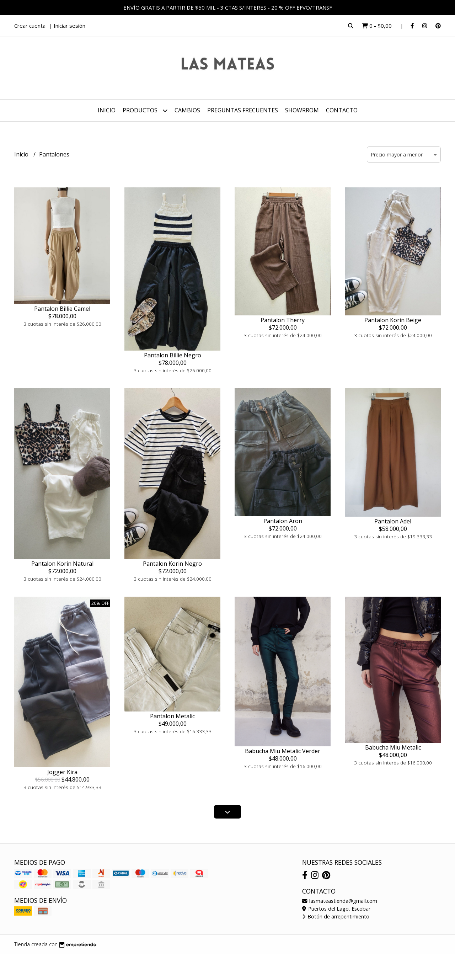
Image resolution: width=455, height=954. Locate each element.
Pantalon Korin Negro (172, 563)
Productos (145, 110)
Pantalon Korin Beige (392, 320)
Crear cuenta (30, 25)
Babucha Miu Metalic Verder (282, 751)
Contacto (342, 110)
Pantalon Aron (282, 521)
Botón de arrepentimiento (335, 916)
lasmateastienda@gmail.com (339, 900)
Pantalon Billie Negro (172, 355)
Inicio (107, 110)
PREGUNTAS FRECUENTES (242, 110)
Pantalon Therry (283, 320)
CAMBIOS (187, 110)
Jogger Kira (62, 772)
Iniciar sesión (69, 25)
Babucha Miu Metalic (393, 747)
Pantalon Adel (392, 521)
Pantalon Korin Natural (62, 563)
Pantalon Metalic (172, 716)
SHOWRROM (302, 110)
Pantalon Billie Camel (62, 309)
